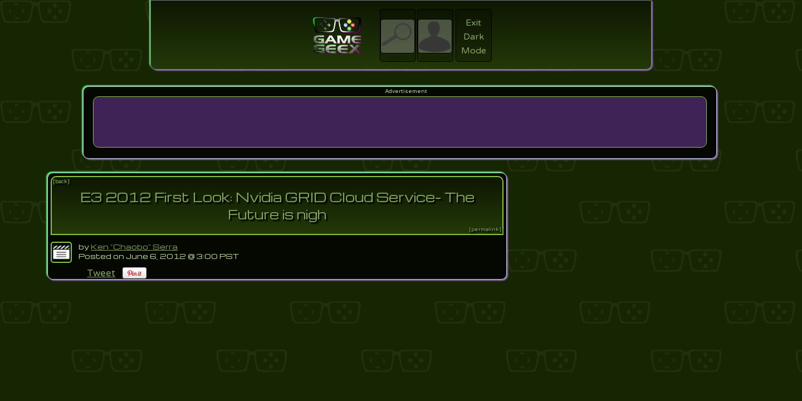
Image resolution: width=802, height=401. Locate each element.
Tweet (101, 273)
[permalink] (485, 229)
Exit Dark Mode (473, 36)
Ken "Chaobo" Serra (134, 246)
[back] (61, 181)
